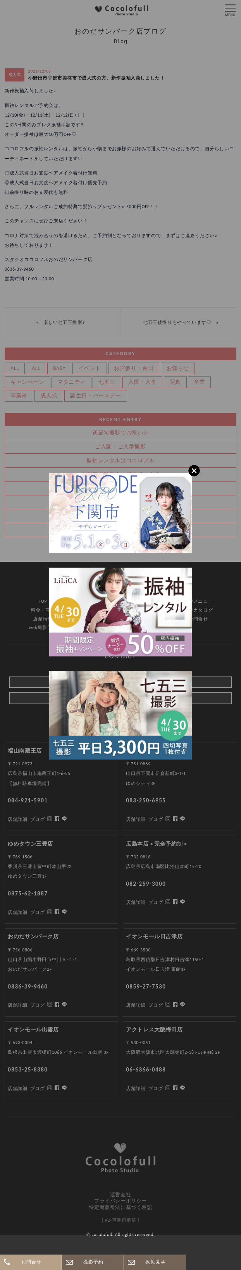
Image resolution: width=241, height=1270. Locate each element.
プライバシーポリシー (120, 1201)
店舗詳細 (17, 1088)
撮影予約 (93, 1262)
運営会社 (120, 1194)
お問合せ (31, 1262)
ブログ (37, 1088)
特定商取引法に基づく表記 (120, 1207)
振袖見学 (155, 1262)
